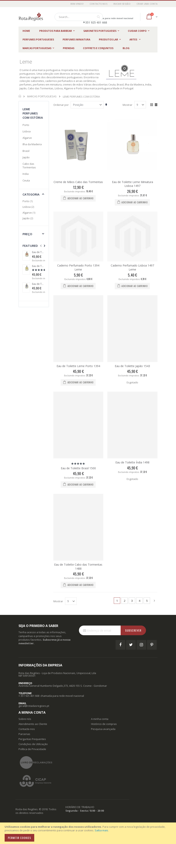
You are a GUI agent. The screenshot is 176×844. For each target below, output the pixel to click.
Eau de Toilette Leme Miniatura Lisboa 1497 (132, 184)
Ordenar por (61, 105)
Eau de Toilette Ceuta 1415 (38, 252)
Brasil (26, 151)
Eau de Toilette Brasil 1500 (78, 468)
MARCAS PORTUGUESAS (42, 96)
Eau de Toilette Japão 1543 (132, 366)
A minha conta (99, 719)
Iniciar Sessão (121, 3)
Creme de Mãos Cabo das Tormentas (78, 182)
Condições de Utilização (33, 744)
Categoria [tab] (31, 194)
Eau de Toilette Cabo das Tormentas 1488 (78, 566)
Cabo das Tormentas (29, 165)
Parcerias (24, 734)
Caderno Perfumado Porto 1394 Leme (78, 267)
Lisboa (27, 131)
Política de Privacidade (32, 749)
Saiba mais (101, 830)
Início (20, 96)
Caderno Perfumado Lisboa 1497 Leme (132, 267)
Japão (26, 157)
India (26, 174)
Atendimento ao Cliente (33, 724)
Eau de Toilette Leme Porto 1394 (78, 366)
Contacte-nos (98, 3)
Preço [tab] (27, 234)
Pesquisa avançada (103, 729)
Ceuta (26, 180)
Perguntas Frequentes (32, 739)
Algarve (27, 138)
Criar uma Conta (147, 3)
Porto (26, 125)
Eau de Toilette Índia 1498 (132, 462)
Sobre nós (25, 719)
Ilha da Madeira (32, 144)
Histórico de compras (104, 724)
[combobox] (79, 17)
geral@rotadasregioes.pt (34, 706)
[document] (89, 833)
